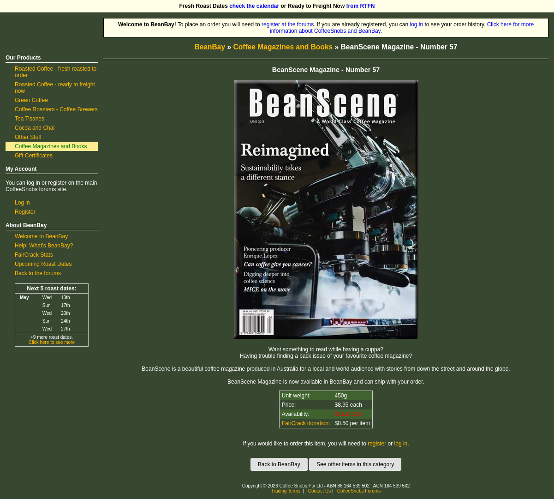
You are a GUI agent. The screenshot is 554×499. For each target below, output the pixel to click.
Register (25, 212)
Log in (22, 202)
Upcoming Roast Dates (43, 264)
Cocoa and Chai (34, 128)
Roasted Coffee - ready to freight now (55, 87)
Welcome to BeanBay (41, 236)
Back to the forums (38, 273)
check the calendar (254, 6)
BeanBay (209, 47)
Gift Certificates (34, 155)
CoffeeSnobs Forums (359, 490)
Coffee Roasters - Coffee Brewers (56, 109)
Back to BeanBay (279, 464)
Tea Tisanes (29, 118)
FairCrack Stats (34, 255)
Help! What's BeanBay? (44, 245)
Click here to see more (52, 342)
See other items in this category (355, 464)
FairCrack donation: (306, 423)
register (377, 443)
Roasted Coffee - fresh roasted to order (55, 72)
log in (416, 24)
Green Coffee (31, 100)
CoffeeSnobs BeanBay (45, 21)
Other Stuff (28, 137)
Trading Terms (285, 490)
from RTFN (360, 6)
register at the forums (288, 24)
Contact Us (319, 490)
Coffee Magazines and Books (51, 146)
